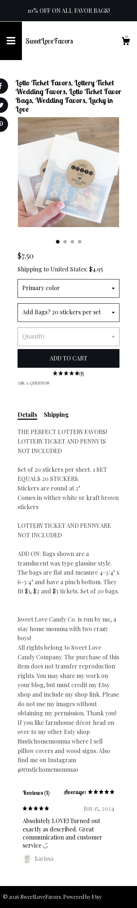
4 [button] (79, 242)
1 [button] (58, 242)
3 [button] (72, 242)
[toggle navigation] (11, 41)
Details (27, 414)
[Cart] (126, 42)
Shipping (56, 414)
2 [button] (65, 242)
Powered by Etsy (82, 896)
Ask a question (33, 383)
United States (68, 269)
